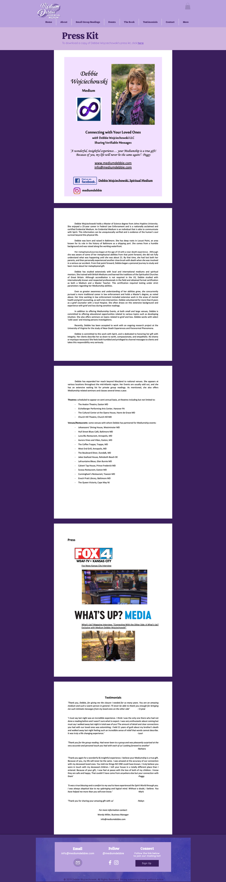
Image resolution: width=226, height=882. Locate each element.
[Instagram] (116, 863)
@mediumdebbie (113, 853)
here (141, 43)
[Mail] (77, 863)
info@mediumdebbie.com (77, 853)
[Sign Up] (147, 863)
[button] (187, 6)
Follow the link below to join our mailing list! (147, 854)
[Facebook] (110, 863)
